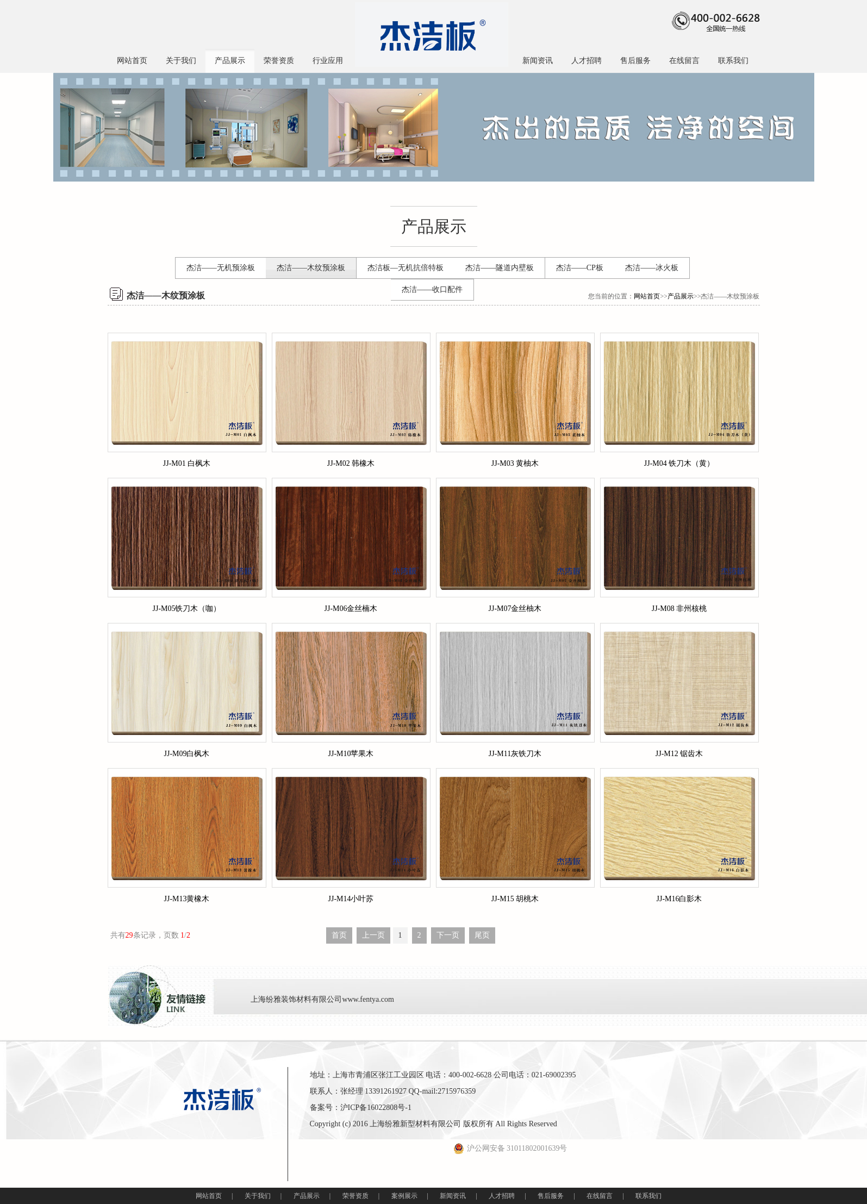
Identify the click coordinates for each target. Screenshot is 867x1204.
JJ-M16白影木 (679, 899)
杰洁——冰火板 (651, 268)
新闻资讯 (537, 61)
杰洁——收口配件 (432, 289)
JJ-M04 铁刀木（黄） (679, 463)
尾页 (482, 935)
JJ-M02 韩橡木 (351, 463)
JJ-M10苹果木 (350, 754)
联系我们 (733, 61)
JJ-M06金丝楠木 (350, 608)
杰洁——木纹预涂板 (311, 268)
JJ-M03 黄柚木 (515, 463)
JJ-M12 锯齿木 (679, 754)
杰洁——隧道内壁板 (499, 268)
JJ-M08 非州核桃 (679, 608)
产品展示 (230, 61)
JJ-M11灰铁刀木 (515, 754)
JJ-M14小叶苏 (350, 899)
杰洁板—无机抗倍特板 (405, 268)
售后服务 (635, 61)
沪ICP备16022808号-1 (375, 1107)
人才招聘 (586, 61)
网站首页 (132, 61)
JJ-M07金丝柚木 (514, 608)
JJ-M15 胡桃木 (515, 899)
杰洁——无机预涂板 (220, 268)
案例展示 (404, 1196)
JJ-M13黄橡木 (186, 899)
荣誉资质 (279, 61)
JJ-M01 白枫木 (187, 463)
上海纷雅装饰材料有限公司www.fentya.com (322, 999)
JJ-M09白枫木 (186, 754)
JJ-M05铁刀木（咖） (186, 608)
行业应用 (328, 61)
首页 (339, 935)
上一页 (373, 935)
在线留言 (684, 61)
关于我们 (181, 61)
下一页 (447, 935)
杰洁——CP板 (579, 268)
